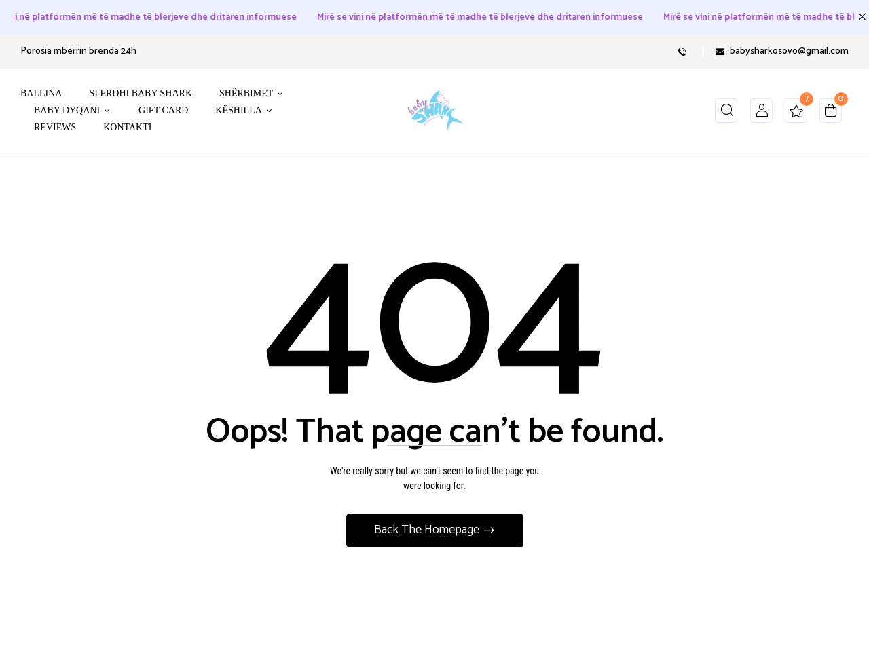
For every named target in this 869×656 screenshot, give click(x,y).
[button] (830, 113)
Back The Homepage (428, 530)
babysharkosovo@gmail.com (789, 51)
